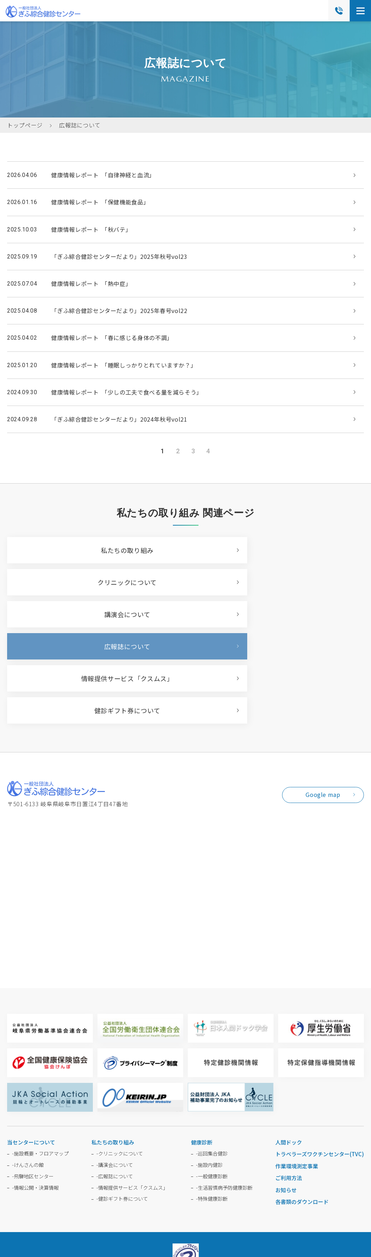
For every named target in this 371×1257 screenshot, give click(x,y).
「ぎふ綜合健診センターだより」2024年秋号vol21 (119, 419)
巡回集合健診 (212, 1057)
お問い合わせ (121, 1185)
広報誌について (268, 582)
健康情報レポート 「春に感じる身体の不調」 (112, 337)
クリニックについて (268, 550)
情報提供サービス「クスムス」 (92, 614)
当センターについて (31, 1046)
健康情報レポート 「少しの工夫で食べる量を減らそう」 (126, 392)
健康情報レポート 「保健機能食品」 (100, 202)
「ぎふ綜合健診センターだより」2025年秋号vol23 (119, 256)
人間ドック (288, 1046)
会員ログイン (196, 1185)
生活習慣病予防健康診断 (224, 1091)
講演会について (92, 582)
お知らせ (286, 1093)
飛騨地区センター (33, 1080)
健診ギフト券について (268, 614)
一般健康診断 (212, 1080)
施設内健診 (209, 1068)
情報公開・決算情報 (35, 1091)
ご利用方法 (288, 1081)
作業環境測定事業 (296, 1070)
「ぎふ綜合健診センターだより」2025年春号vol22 (119, 310)
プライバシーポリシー (217, 1202)
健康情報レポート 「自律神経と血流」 (103, 175)
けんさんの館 (28, 1068)
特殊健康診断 (212, 1102)
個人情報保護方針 (245, 1185)
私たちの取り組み (92, 550)
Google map (323, 698)
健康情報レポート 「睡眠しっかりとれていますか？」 (123, 365)
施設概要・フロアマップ (40, 1057)
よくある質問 (78, 1185)
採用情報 (158, 1185)
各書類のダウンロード (302, 1105)
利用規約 (251, 1202)
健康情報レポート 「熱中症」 (91, 283)
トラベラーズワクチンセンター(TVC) (319, 1058)
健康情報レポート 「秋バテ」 (91, 229)
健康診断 (201, 1046)
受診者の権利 (293, 1185)
